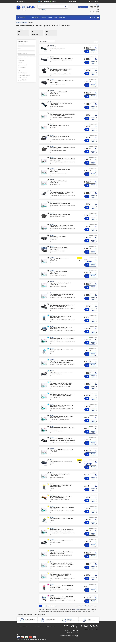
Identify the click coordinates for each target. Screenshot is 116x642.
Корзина (94, 17)
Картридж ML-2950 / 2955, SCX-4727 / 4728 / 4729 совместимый (62, 159)
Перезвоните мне (83, 6)
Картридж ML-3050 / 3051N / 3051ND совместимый (60, 170)
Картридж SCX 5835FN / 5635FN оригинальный (59, 248)
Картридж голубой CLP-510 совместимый (61, 372)
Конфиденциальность (50, 626)
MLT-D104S (53, 47)
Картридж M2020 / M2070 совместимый (61, 58)
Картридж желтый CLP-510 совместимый (61, 541)
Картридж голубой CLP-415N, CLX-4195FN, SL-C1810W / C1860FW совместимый (61, 361)
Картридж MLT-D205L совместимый (60, 203)
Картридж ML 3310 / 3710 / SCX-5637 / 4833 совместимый (62, 81)
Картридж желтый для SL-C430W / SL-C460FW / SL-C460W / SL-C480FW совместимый (60, 576)
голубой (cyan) (22, 72)
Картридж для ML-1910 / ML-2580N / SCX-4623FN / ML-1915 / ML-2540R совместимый (62, 439)
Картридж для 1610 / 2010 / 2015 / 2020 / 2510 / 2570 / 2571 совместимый (61, 417)
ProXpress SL (35, 34)
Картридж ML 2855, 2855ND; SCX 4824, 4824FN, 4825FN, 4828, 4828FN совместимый (60, 71)
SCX (47, 31)
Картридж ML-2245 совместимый (59, 125)
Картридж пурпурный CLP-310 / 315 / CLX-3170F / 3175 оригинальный (61, 597)
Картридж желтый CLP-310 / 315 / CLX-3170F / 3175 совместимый (61, 497)
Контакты (62, 17)
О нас (55, 17)
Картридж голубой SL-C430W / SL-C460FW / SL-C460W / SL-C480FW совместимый (62, 395)
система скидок (91, 621)
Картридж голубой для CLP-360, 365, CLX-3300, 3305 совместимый (61, 406)
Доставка (43, 17)
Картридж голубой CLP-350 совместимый (61, 349)
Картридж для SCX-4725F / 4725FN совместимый (59, 474)
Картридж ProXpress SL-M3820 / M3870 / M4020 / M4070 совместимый (61, 226)
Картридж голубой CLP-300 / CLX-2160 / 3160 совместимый (61, 317)
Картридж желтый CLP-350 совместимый (61, 518)
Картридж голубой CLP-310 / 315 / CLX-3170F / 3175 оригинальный (61, 328)
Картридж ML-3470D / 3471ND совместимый (58, 181)
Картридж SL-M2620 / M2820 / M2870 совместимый (60, 283)
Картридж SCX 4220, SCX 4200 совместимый (58, 237)
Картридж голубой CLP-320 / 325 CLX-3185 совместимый (62, 339)
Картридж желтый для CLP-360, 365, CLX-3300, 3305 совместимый (61, 552)
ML (32, 31)
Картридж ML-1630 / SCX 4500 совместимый (58, 92)
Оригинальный (23, 65)
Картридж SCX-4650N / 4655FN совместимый (58, 272)
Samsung (21, 60)
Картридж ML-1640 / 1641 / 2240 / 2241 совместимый (61, 103)
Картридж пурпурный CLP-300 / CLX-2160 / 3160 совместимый (62, 586)
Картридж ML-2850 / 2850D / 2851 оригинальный (59, 137)
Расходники (35, 17)
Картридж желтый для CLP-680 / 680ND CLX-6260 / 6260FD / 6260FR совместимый (61, 563)
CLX (19, 34)
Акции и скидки (20, 626)
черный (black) (22, 80)
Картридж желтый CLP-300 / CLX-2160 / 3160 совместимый (61, 486)
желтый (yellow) (23, 77)
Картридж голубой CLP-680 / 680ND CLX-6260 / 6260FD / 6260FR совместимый (61, 384)
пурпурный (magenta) (24, 75)
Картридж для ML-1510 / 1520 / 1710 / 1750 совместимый (62, 428)
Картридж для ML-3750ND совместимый (61, 450)
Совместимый (22, 67)
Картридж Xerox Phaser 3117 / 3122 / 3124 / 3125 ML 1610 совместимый (62, 306)
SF (46, 34)
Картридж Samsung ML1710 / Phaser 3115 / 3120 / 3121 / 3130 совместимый (62, 192)
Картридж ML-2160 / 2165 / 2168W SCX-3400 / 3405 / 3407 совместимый (62, 115)
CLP (19, 31)
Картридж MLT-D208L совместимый (60, 214)
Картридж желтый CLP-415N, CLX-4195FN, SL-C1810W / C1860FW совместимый (62, 530)
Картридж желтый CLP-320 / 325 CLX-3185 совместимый (62, 508)
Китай (20, 62)
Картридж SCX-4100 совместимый (59, 259)
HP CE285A (44, 9)
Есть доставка (76, 609)
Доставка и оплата (39, 626)
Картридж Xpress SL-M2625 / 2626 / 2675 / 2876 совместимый (62, 295)
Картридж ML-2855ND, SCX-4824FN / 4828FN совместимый (62, 148)
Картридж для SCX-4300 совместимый (61, 461)
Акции (50, 17)
